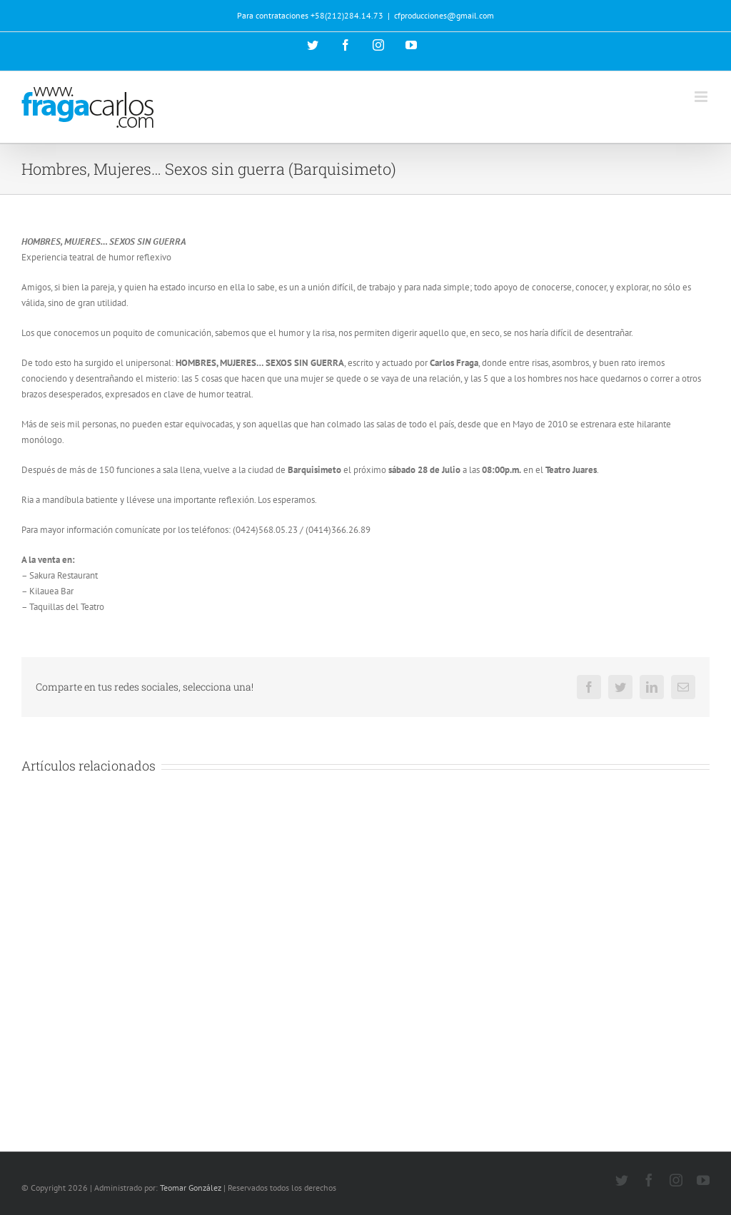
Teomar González (190, 1187)
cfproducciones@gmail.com (444, 15)
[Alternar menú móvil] (702, 96)
